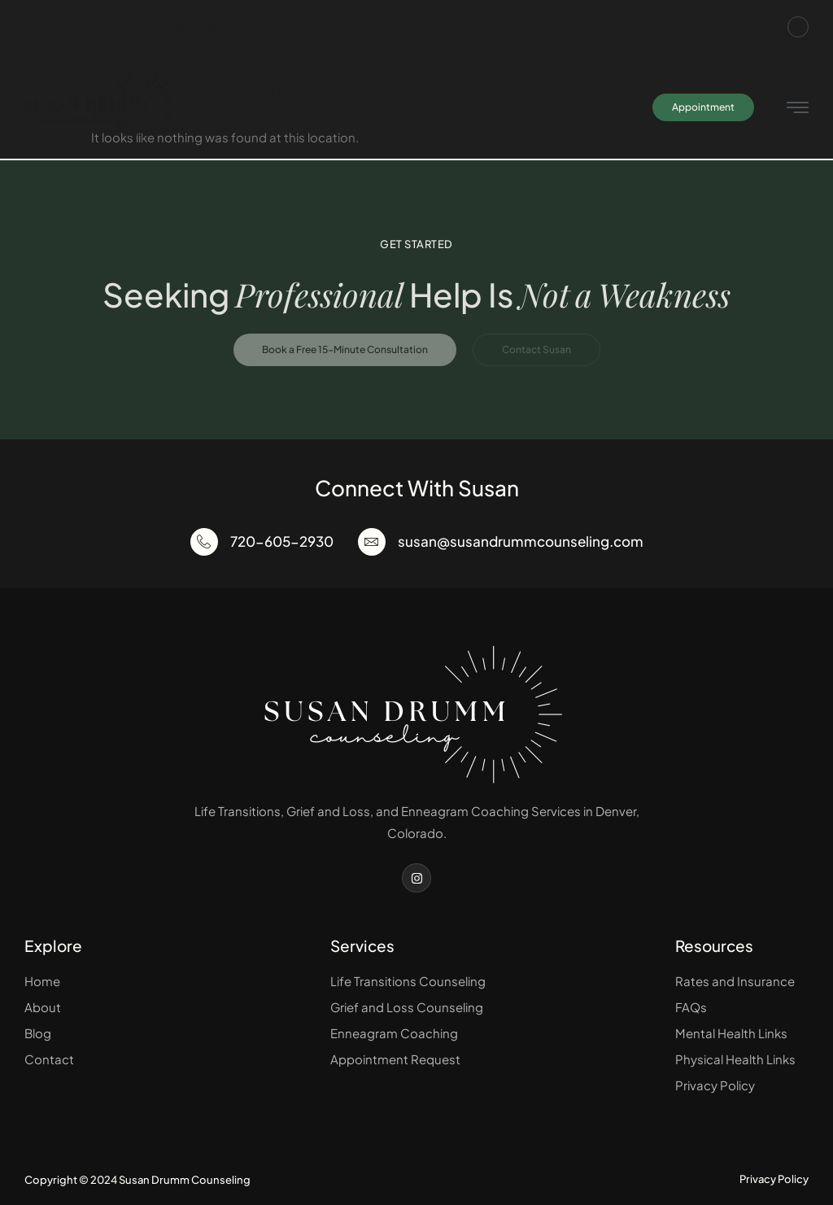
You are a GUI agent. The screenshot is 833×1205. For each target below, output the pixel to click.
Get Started (416, 244)
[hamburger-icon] (797, 108)
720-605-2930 (72, 27)
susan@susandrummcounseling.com (235, 27)
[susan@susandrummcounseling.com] (372, 542)
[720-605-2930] (204, 542)
